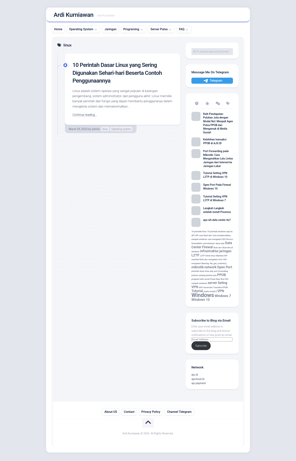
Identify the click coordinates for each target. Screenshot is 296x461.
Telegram (212, 82)
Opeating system (121, 130)
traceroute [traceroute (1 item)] (208, 288)
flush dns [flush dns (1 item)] (218, 248)
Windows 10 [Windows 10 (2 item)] (200, 301)
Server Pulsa (159, 30)
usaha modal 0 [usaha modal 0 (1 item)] (210, 292)
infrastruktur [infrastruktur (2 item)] (209, 252)
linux (105, 130)
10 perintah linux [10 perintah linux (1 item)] (199, 232)
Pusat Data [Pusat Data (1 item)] (215, 280)
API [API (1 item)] (196, 236)
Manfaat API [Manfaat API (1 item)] (221, 257)
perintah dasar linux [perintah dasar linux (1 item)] (200, 272)
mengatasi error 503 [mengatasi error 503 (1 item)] (217, 260)
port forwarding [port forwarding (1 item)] (221, 272)
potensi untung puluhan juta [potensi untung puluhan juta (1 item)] (204, 276)
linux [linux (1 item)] (213, 257)
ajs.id (194, 375)
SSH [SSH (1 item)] (201, 288)
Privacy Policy (150, 413)
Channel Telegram (179, 413)
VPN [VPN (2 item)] (220, 292)
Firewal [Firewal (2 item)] (207, 248)
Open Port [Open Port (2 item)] (224, 268)
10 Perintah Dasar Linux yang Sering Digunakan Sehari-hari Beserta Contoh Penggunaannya (120, 73)
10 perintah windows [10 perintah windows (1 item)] (216, 232)
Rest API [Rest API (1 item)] (224, 280)
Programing (131, 30)
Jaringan (110, 30)
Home (58, 30)
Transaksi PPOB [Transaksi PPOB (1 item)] (220, 288)
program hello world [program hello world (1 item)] (200, 280)
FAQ (181, 30)
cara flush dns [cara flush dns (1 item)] (205, 236)
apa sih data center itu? (217, 221)
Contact (129, 413)
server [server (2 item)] (212, 284)
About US (110, 413)
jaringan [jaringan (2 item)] (225, 252)
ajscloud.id (197, 379)
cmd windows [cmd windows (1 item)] (209, 244)
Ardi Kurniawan (73, 15)
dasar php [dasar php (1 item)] (220, 244)
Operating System (81, 30)
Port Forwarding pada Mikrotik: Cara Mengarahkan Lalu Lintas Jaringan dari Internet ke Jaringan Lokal (218, 160)
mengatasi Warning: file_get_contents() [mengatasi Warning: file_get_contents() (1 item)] (209, 264)
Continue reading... (85, 116)
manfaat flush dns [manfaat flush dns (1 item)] (199, 260)
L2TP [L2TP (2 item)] (195, 256)
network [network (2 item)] (210, 268)
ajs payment (198, 384)
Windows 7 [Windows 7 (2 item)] (223, 297)
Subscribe (201, 346)
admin (96, 130)
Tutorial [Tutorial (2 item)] (197, 292)
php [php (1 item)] (211, 272)
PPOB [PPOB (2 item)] (221, 276)
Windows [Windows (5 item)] (202, 296)
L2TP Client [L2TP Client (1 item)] (205, 257)
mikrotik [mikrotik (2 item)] (197, 268)
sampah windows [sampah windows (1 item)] (199, 284)
